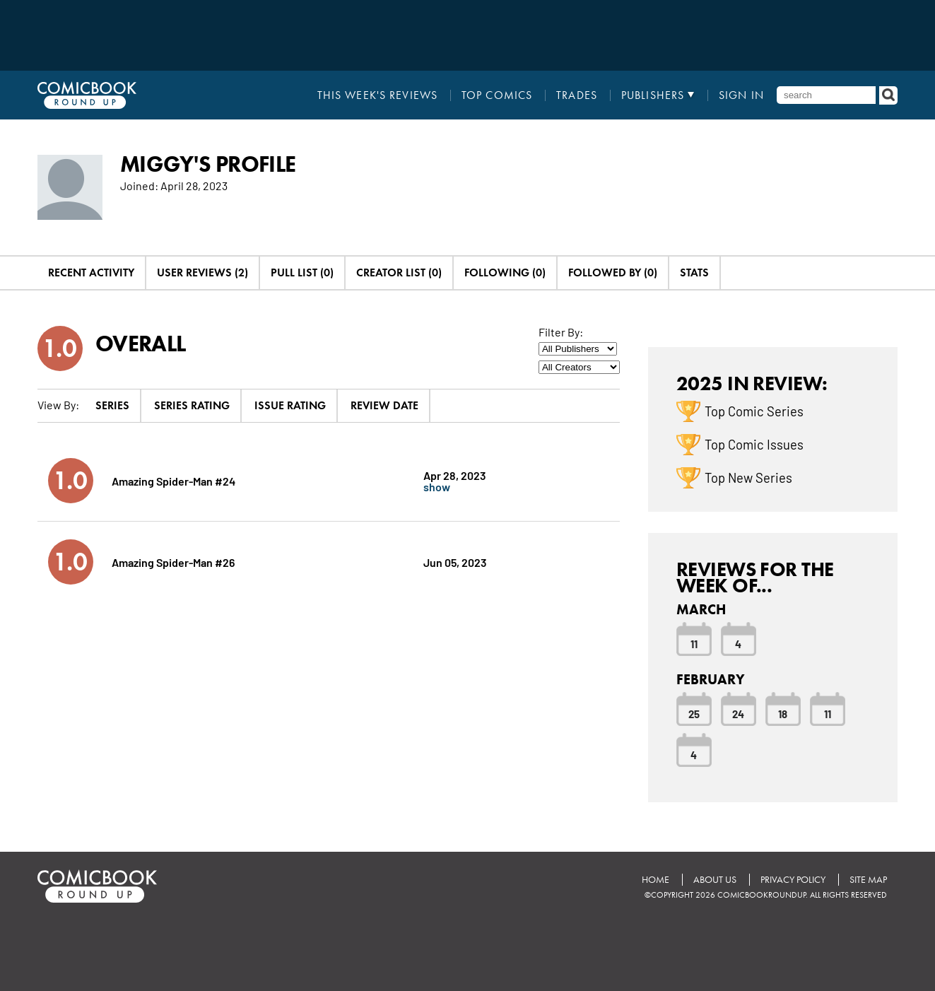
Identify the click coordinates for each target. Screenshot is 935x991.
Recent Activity (91, 272)
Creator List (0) (399, 272)
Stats (694, 272)
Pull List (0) (302, 272)
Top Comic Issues (754, 443)
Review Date (384, 405)
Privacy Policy (792, 880)
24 (738, 713)
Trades (576, 95)
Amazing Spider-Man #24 (173, 480)
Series (112, 405)
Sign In (741, 95)
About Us (714, 880)
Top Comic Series (754, 410)
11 (694, 643)
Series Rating (192, 405)
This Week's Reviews (377, 95)
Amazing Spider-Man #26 (173, 561)
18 (782, 713)
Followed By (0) (612, 272)
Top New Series (748, 477)
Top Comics (496, 95)
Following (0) (505, 272)
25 (694, 713)
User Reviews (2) (202, 272)
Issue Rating (290, 405)
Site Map (868, 880)
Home (655, 880)
